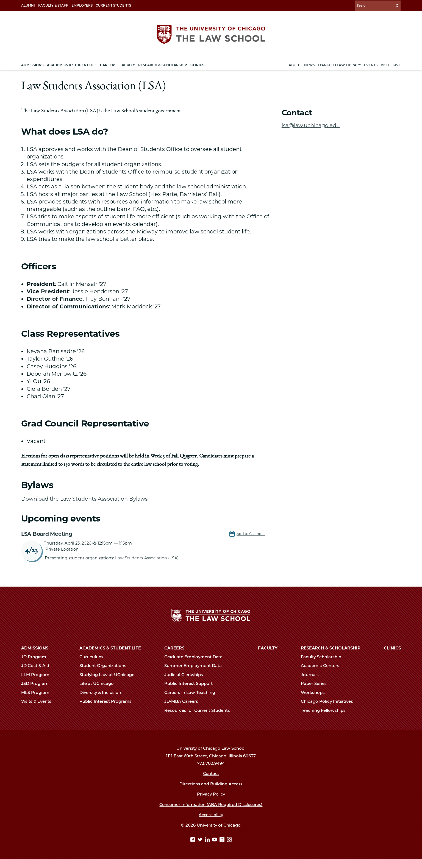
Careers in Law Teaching (192, 692)
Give (397, 64)
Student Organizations (105, 665)
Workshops (315, 692)
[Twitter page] (201, 839)
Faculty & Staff (53, 5)
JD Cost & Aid (37, 665)
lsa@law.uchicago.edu (311, 124)
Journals (312, 674)
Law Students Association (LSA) (147, 557)
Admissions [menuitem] (32, 64)
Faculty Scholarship (323, 656)
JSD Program (37, 683)
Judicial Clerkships (186, 674)
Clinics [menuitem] (197, 64)
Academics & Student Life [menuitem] (72, 64)
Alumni (28, 5)
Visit (385, 64)
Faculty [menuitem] (127, 64)
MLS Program (37, 692)
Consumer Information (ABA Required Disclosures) (211, 804)
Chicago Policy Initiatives (329, 701)
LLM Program (37, 674)
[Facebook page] (193, 839)
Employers (82, 5)
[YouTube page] (215, 839)
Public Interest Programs (107, 701)
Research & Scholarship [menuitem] (162, 64)
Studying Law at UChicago (109, 674)
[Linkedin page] (208, 839)
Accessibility (211, 814)
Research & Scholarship (330, 647)
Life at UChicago (98, 683)
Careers (174, 647)
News (309, 64)
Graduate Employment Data (195, 656)
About (295, 64)
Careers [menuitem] (108, 64)
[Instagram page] (229, 839)
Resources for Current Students (199, 710)
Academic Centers (322, 665)
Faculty (267, 647)
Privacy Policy (210, 793)
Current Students (113, 5)
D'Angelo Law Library (339, 64)
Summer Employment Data (195, 665)
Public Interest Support (190, 683)
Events (370, 64)
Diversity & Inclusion (102, 692)
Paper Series (316, 683)
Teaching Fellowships (325, 710)
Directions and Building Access (211, 783)
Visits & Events (38, 701)
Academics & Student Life (110, 647)
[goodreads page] (223, 839)
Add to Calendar (251, 533)
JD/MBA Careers (183, 701)
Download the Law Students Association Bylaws (85, 498)
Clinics (392, 647)
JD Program (36, 656)
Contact (210, 773)
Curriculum (93, 656)
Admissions (34, 647)
